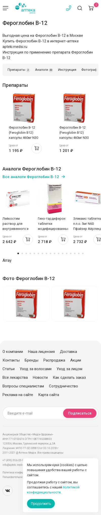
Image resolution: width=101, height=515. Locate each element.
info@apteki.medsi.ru (15, 465)
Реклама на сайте (18, 394)
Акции (75, 360)
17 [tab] (83, 253)
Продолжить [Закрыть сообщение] (41, 504)
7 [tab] (42, 253)
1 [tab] (18, 253)
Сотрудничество (63, 386)
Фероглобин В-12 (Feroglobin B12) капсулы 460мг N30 (23, 133)
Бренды (31, 360)
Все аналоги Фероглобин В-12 (31, 177)
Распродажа (54, 360)
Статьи (9, 369)
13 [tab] (66, 253)
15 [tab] (74, 253)
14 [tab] (70, 253)
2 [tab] (22, 253)
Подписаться (79, 413)
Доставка (68, 351)
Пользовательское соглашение (21, 477)
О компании (13, 351)
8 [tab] (46, 253)
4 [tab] (30, 253)
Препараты (19, 70)
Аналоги (44, 70)
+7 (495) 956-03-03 (14, 460)
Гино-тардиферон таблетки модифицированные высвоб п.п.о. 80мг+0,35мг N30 (53, 229)
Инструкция (67, 70)
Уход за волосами (36, 369)
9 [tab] (50, 253)
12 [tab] (62, 253)
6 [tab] (38, 253)
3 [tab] (26, 253)
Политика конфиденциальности (22, 472)
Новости (40, 377)
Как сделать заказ (69, 377)
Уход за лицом (69, 369)
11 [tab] (58, 253)
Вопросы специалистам (23, 386)
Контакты (11, 360)
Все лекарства (15, 377)
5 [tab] (34, 253)
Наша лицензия (41, 351)
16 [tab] (79, 253)
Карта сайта (48, 394)
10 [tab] (54, 253)
